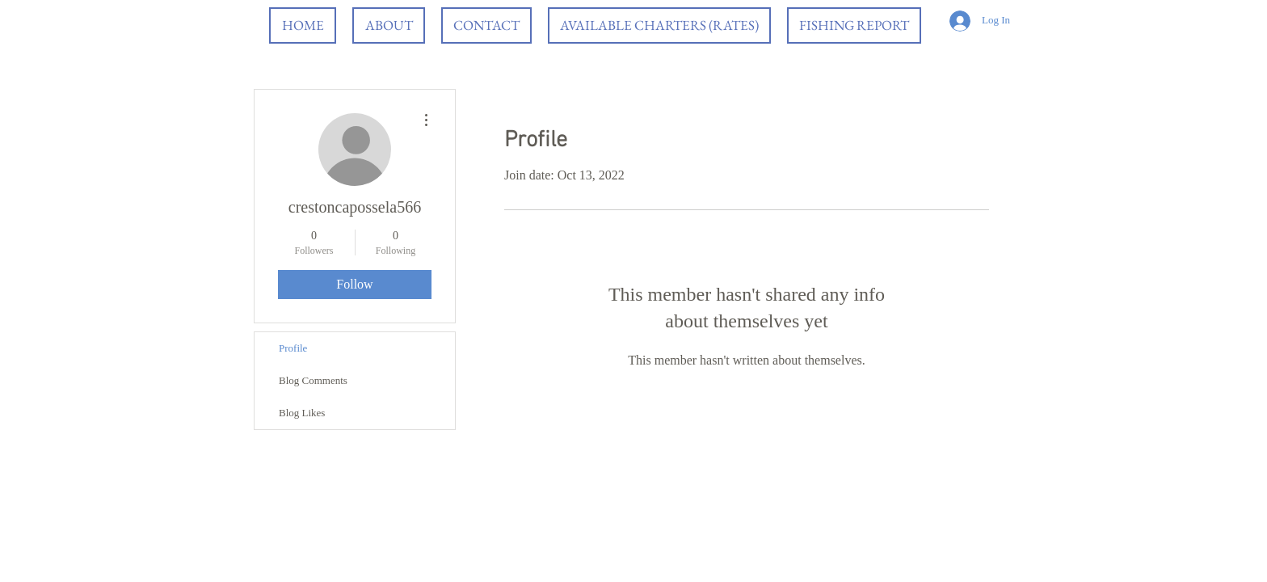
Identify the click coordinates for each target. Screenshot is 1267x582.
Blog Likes (302, 413)
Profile (293, 348)
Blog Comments (313, 380)
